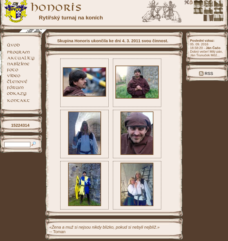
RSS (206, 73)
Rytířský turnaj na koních (71, 18)
